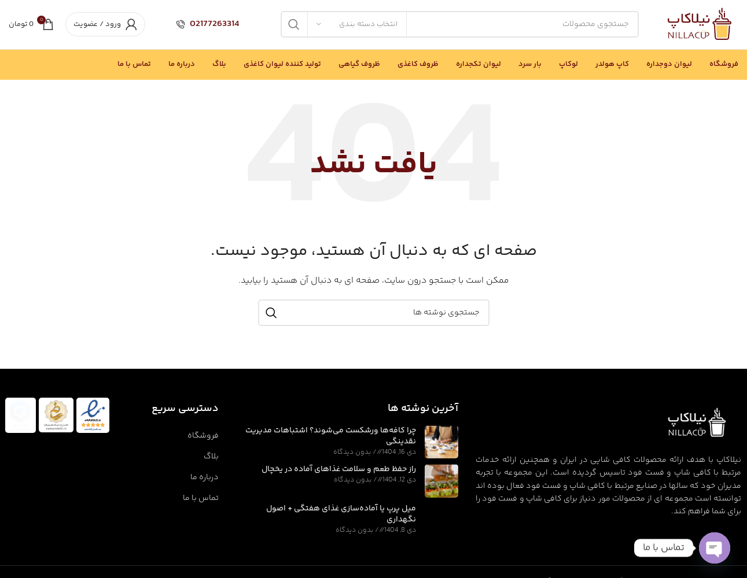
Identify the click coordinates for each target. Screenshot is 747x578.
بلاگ (211, 456)
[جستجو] (460, 25)
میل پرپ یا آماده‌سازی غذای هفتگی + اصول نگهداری (341, 514)
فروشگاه (203, 435)
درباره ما (204, 477)
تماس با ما (201, 498)
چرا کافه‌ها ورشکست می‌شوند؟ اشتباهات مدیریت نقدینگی (330, 436)
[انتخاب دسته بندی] (357, 25)
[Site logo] (700, 24)
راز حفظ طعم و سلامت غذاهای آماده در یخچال (339, 470)
